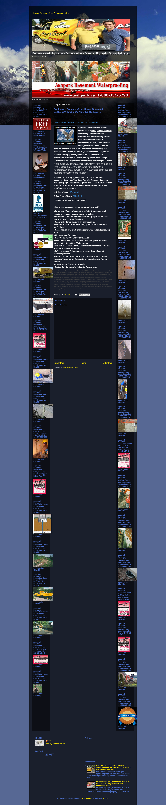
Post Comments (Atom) (70, 368)
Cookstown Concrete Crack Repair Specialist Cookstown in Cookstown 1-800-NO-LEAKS (78, 110)
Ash (49, 741)
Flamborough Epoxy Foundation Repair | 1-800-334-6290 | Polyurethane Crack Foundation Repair (112, 784)
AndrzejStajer (87, 798)
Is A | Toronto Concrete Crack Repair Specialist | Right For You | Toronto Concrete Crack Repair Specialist (113, 767)
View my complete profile (55, 744)
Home (83, 363)
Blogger (105, 798)
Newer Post (59, 363)
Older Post (107, 363)
